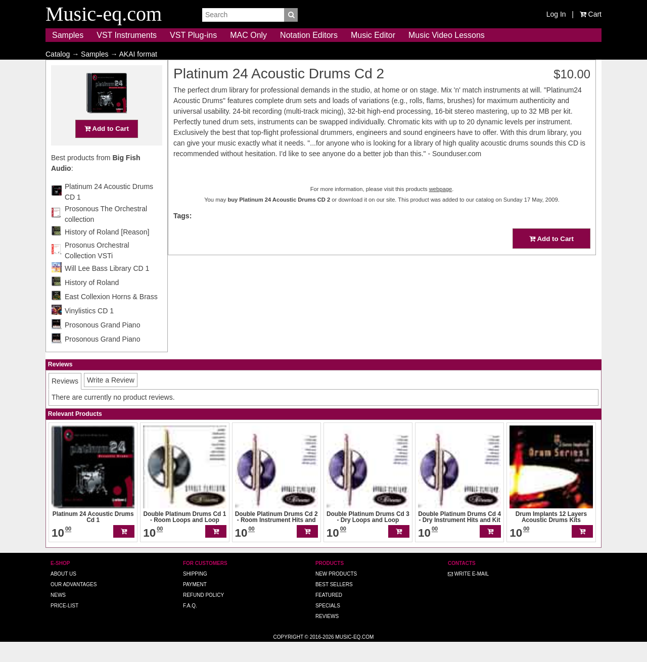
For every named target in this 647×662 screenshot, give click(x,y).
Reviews (327, 636)
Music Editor (373, 35)
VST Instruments (127, 35)
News (58, 615)
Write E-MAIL (468, 593)
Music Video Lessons (446, 35)
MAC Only (248, 35)
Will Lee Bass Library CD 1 (107, 288)
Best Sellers (334, 604)
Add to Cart (106, 148)
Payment (195, 604)
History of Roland (92, 302)
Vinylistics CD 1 (89, 330)
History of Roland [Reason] (107, 252)
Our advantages (74, 604)
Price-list (64, 625)
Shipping (195, 593)
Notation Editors (309, 35)
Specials (327, 625)
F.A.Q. (190, 625)
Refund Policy (203, 615)
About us (63, 593)
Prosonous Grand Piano (102, 345)
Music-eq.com (354, 656)
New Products (336, 593)
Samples (67, 35)
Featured (328, 615)
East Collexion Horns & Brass (111, 316)
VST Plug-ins (193, 35)
